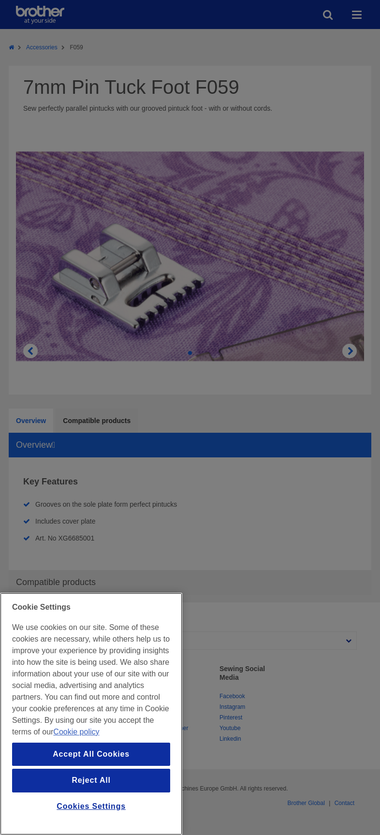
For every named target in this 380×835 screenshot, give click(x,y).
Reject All (91, 780)
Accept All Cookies (91, 754)
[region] (91, 714)
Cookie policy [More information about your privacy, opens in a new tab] (76, 732)
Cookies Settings (91, 806)
